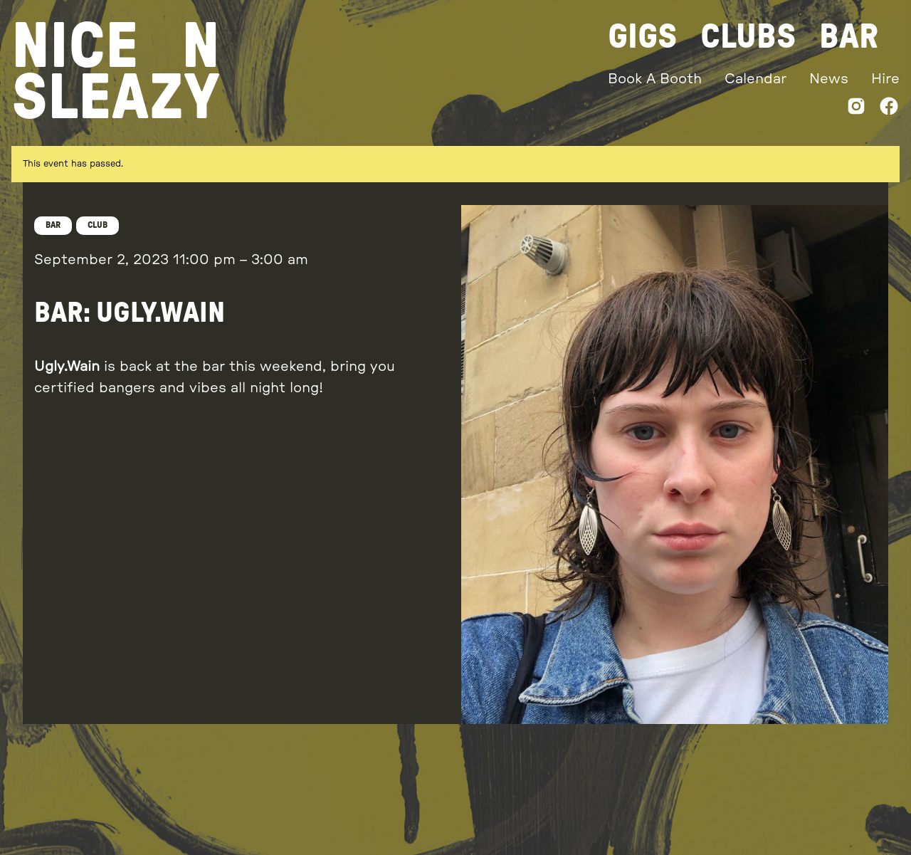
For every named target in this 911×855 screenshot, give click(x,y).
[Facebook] (889, 109)
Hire (885, 79)
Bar (848, 37)
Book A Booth (655, 79)
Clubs (748, 37)
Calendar (755, 79)
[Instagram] (856, 109)
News (828, 79)
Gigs (643, 37)
